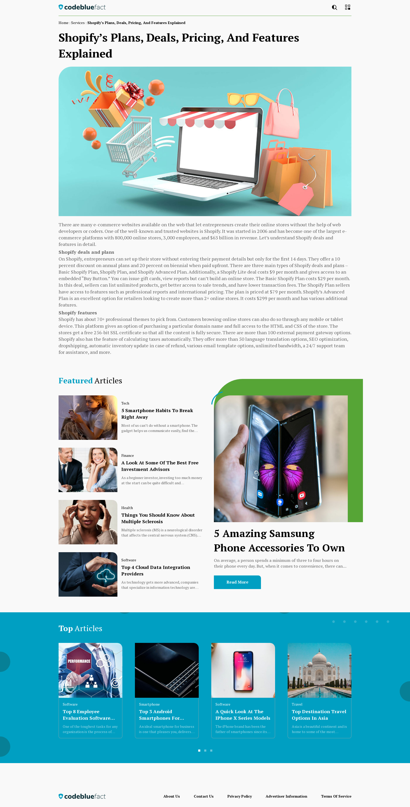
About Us (171, 796)
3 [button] (211, 752)
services (78, 22)
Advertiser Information (286, 796)
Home (64, 22)
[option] (90, 692)
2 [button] (205, 752)
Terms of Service (336, 796)
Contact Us (204, 796)
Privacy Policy (239, 796)
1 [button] (199, 752)
